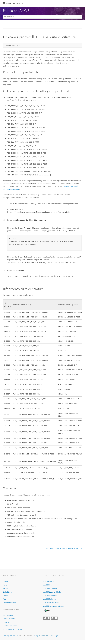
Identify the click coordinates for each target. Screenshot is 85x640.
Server (5, 588)
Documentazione (9, 603)
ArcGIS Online (48, 581)
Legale (57, 636)
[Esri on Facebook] (48, 618)
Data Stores (7, 592)
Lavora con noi (9, 619)
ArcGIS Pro (47, 585)
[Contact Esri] (56, 618)
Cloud (5, 595)
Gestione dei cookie (46, 636)
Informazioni (8, 615)
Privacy (35, 636)
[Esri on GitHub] (52, 618)
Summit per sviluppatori (12, 629)
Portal (5, 585)
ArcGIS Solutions (49, 599)
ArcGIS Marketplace (51, 603)
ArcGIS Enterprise (14, 3)
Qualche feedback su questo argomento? (64, 556)
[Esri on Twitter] (45, 618)
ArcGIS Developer (50, 595)
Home (5, 581)
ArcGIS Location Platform (53, 592)
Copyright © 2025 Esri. (11, 636)
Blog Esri (6, 622)
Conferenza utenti (10, 626)
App (4, 599)
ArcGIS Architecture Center (54, 606)
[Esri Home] (48, 610)
